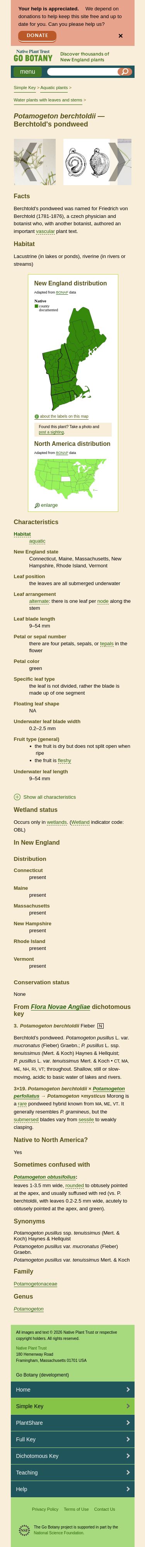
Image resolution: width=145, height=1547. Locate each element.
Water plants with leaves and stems (48, 100)
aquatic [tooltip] (37, 541)
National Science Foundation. (59, 1533)
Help (21, 1489)
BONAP (62, 292)
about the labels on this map (64, 416)
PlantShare (29, 1423)
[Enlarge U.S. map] (72, 483)
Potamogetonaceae (36, 1284)
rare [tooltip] (22, 1104)
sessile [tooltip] (86, 1119)
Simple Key (25, 87)
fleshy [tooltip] (64, 760)
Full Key (26, 1439)
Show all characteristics (50, 797)
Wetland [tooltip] (80, 822)
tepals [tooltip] (107, 643)
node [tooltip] (103, 601)
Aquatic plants (54, 87)
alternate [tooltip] (39, 601)
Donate (37, 35)
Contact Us (104, 1509)
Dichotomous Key (37, 1456)
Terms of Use (76, 1509)
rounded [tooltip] (74, 1185)
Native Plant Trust (31, 1348)
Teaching (27, 1472)
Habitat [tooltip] (22, 534)
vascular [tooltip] (45, 231)
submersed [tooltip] (26, 1119)
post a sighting (51, 432)
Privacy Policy (45, 1509)
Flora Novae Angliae (60, 1007)
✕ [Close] (120, 36)
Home (23, 1390)
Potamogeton (29, 1309)
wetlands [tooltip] (57, 822)
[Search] (125, 72)
